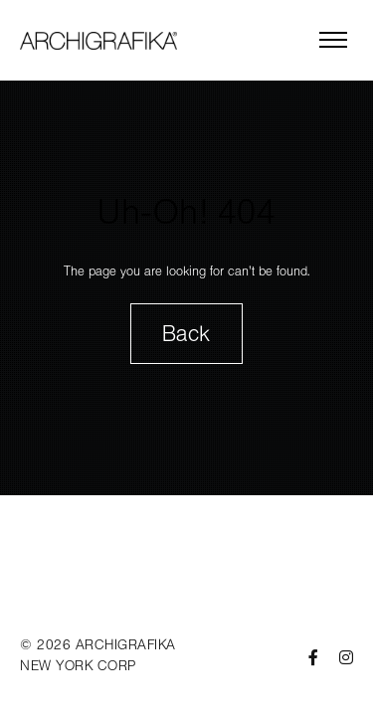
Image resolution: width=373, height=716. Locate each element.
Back (186, 334)
